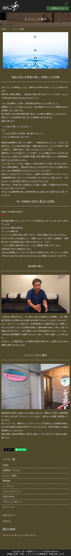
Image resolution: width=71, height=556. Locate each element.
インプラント (9, 486)
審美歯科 (7, 481)
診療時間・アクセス (11, 470)
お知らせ (7, 521)
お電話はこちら (58, 8)
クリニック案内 (10, 476)
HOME (3, 29)
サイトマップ (9, 507)
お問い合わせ (9, 496)
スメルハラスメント (11, 491)
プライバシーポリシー (12, 502)
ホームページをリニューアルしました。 (20, 535)
